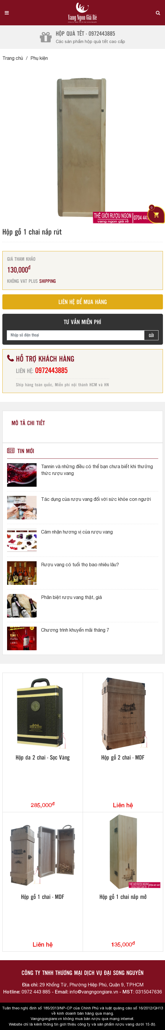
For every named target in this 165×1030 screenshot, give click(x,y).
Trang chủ (12, 58)
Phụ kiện (39, 58)
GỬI (151, 336)
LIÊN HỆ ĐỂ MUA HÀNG (82, 302)
